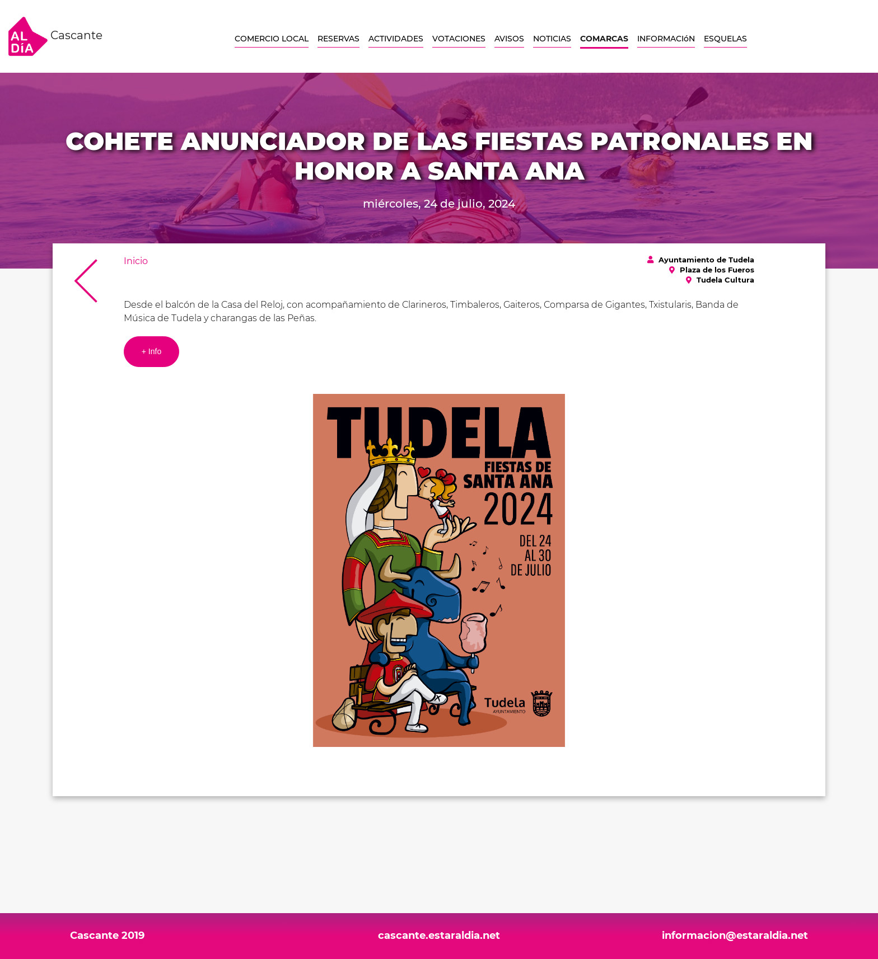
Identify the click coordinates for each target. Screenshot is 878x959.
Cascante (55, 36)
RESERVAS (338, 39)
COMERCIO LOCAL (272, 39)
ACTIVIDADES (395, 39)
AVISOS (509, 39)
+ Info (151, 351)
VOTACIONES (458, 39)
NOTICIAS (552, 39)
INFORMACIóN (666, 39)
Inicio (136, 261)
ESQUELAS (725, 39)
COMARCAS (604, 39)
